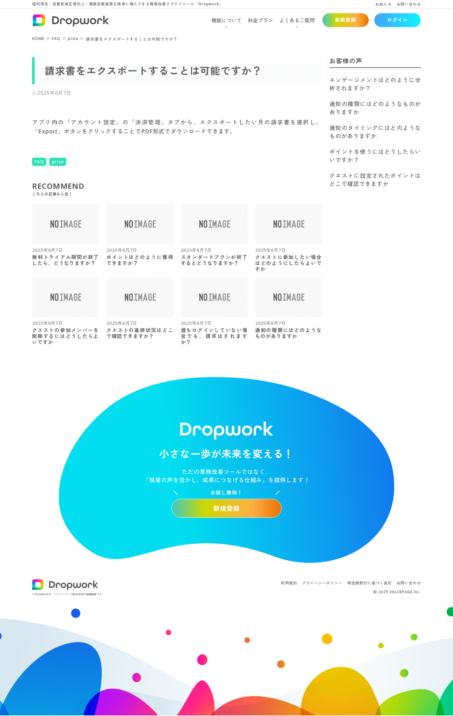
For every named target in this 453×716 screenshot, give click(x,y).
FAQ (39, 162)
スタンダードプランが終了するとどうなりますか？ (214, 260)
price (58, 162)
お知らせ (383, 4)
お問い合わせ (409, 4)
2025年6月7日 (47, 250)
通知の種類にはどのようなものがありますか (288, 334)
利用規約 (289, 583)
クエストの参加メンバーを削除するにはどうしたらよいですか (65, 337)
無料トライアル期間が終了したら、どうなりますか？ (65, 260)
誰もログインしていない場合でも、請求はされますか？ (214, 337)
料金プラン (260, 20)
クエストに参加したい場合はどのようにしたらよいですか (288, 263)
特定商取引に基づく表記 (369, 583)
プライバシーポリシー (322, 583)
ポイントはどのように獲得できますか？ (139, 260)
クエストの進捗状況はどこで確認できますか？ (139, 334)
